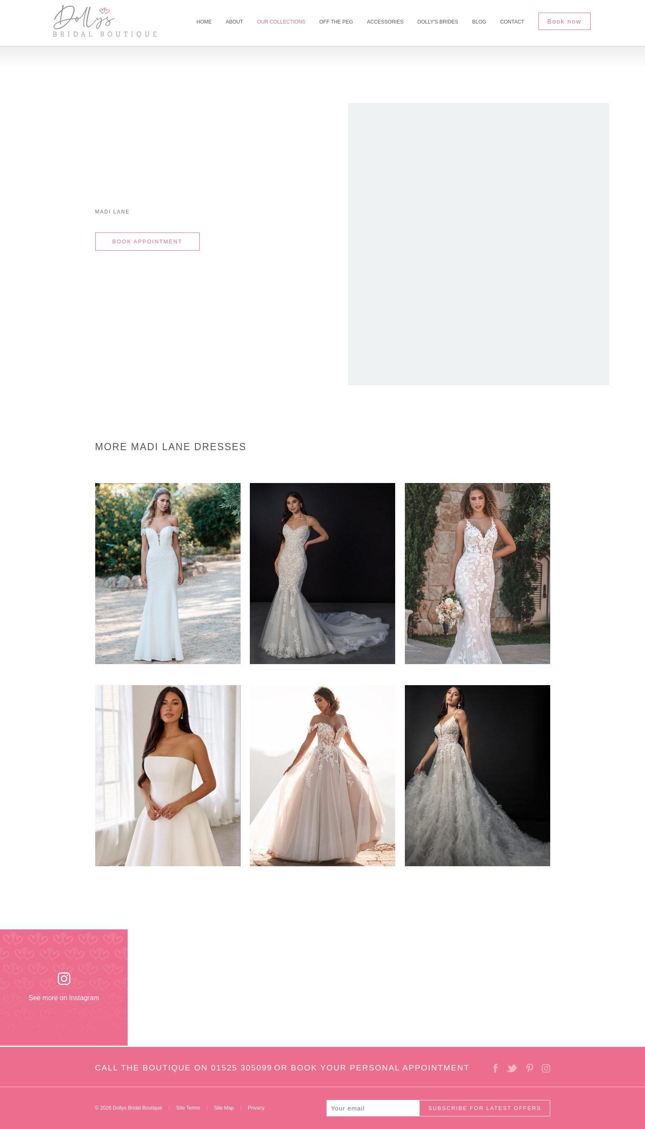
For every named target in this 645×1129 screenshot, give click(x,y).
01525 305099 (242, 1067)
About (234, 22)
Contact (512, 22)
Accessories (385, 22)
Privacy (256, 1108)
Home (203, 22)
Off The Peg (336, 22)
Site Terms (188, 1108)
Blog (479, 22)
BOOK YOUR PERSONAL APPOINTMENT (380, 1067)
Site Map (224, 1108)
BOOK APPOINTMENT (147, 241)
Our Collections (281, 22)
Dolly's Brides (438, 22)
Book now (564, 21)
